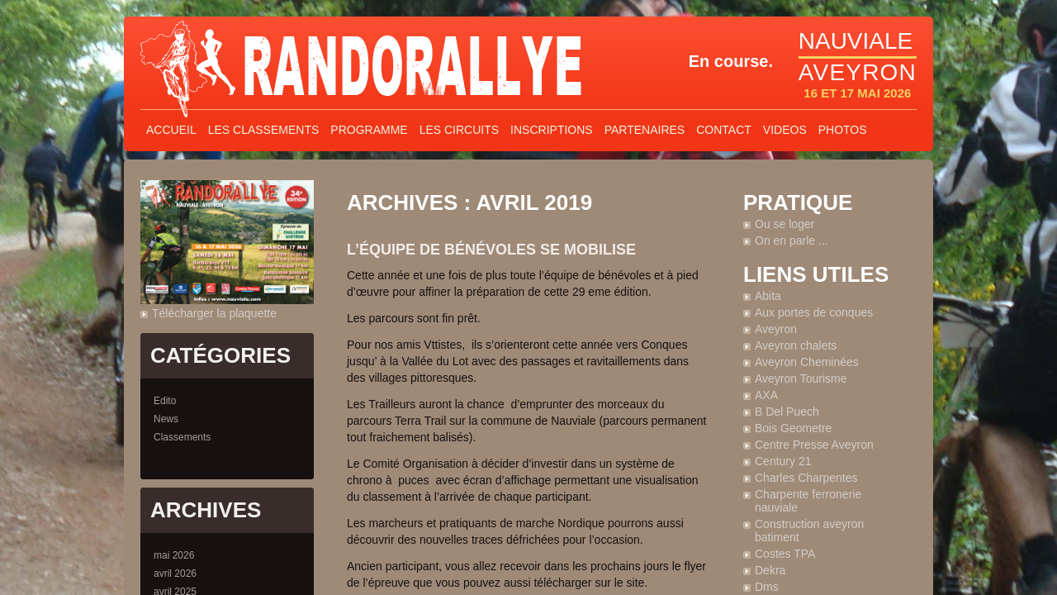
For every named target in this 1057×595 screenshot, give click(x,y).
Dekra (770, 570)
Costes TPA (785, 553)
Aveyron (776, 329)
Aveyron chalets (796, 345)
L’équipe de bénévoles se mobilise (491, 249)
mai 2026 (174, 555)
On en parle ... (791, 240)
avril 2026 (175, 573)
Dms (767, 586)
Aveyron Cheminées (807, 362)
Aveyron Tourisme (801, 378)
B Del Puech (787, 411)
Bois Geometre (793, 428)
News (166, 419)
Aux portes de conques (814, 312)
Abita (768, 295)
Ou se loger (784, 224)
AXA (766, 395)
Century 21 (783, 461)
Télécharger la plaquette (214, 313)
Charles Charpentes (806, 477)
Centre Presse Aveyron (814, 444)
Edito (165, 401)
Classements (182, 437)
